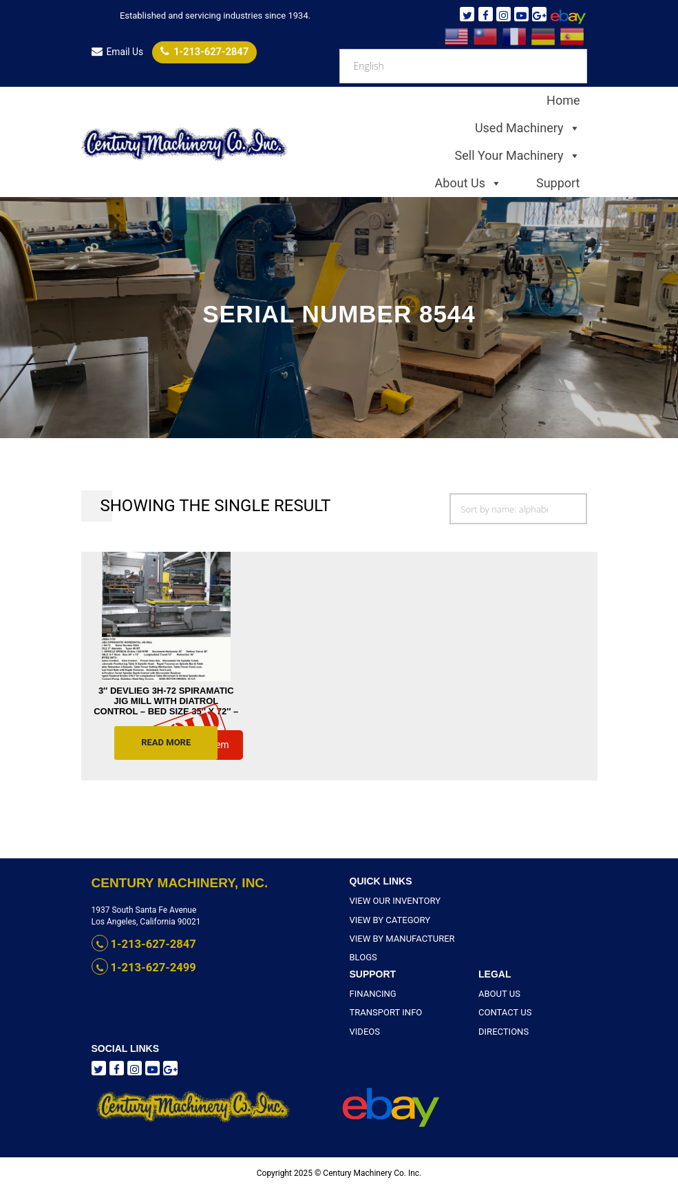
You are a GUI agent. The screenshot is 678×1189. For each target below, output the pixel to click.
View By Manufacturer (398, 938)
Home (563, 100)
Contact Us (502, 1012)
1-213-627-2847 (198, 51)
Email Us (117, 52)
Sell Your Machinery (517, 155)
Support (558, 183)
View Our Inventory (392, 901)
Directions (501, 1031)
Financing (371, 994)
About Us (468, 183)
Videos (364, 1031)
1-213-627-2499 (137, 966)
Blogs (362, 957)
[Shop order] (518, 508)
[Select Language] (463, 66)
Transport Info (383, 1012)
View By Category (387, 919)
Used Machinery (527, 128)
